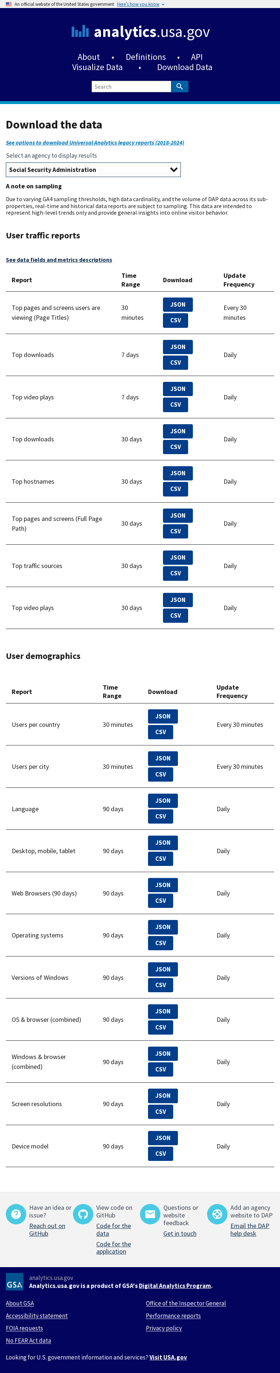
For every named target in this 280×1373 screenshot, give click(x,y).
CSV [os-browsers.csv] (160, 1027)
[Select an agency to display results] (93, 169)
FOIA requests (24, 1328)
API (197, 56)
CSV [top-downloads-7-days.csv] (175, 362)
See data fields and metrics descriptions (59, 259)
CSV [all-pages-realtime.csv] (175, 320)
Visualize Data (97, 67)
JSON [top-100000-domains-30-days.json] (178, 473)
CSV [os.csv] (160, 943)
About (89, 56)
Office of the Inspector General (186, 1303)
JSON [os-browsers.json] (163, 1011)
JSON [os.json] (163, 927)
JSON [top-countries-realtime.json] (163, 716)
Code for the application (113, 1248)
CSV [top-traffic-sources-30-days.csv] (175, 573)
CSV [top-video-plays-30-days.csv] (175, 615)
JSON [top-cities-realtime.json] (163, 758)
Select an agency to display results (51, 156)
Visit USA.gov (168, 1357)
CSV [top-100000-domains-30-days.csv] (175, 489)
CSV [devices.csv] (160, 859)
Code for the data (113, 1229)
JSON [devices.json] (163, 843)
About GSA (20, 1303)
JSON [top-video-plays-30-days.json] (178, 600)
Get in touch (180, 1233)
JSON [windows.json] (163, 969)
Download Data (185, 67)
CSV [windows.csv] (160, 985)
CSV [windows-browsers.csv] (160, 1069)
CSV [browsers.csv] (160, 901)
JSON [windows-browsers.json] (163, 1054)
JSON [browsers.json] (163, 885)
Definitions (146, 56)
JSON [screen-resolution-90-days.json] (163, 1096)
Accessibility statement (37, 1316)
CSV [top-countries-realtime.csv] (160, 732)
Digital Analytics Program (175, 1286)
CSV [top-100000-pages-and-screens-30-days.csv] (175, 531)
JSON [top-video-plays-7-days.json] (178, 389)
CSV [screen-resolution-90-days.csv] (160, 1112)
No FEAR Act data (28, 1340)
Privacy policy (164, 1328)
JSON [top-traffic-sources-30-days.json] (178, 557)
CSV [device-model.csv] (160, 1154)
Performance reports (173, 1316)
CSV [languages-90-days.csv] (160, 816)
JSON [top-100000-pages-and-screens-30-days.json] (178, 515)
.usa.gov (152, 31)
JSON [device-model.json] (163, 1138)
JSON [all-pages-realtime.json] (178, 304)
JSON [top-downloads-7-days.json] (178, 347)
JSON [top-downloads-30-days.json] (178, 431)
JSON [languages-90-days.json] (163, 801)
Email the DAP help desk (249, 1229)
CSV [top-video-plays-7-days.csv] (175, 404)
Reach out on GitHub (47, 1229)
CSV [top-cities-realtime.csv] (160, 774)
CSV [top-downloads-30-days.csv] (175, 447)
